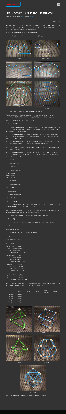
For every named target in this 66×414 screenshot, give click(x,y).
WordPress (27, 411)
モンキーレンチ (16, 411)
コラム (31, 16)
